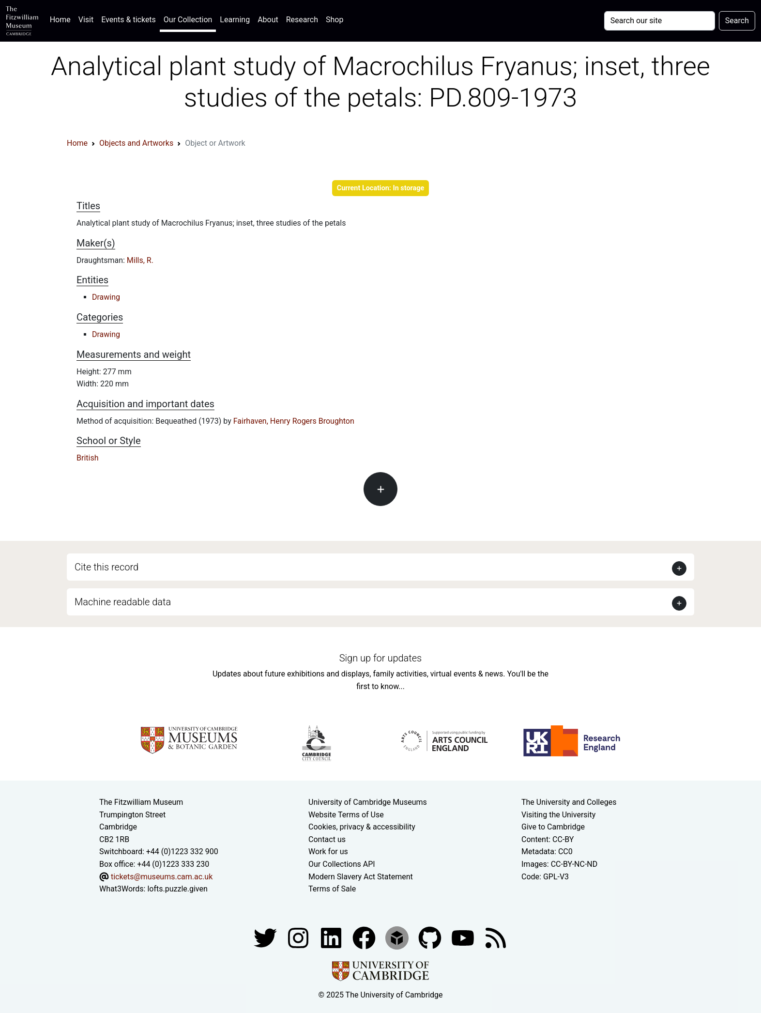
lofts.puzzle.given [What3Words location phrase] (177, 888)
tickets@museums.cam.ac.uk (162, 876)
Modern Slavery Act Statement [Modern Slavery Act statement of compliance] (360, 876)
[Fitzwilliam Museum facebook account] (332, 937)
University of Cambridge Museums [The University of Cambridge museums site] (367, 802)
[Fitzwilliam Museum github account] (430, 937)
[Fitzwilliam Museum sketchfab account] (397, 937)
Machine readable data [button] (123, 602)
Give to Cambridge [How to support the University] (553, 826)
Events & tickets (128, 19)
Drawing (106, 297)
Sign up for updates (380, 658)
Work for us (328, 851)
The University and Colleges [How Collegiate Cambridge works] (568, 802)
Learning (235, 19)
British (87, 457)
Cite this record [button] (106, 567)
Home (62, 18)
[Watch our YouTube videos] (463, 937)
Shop (334, 19)
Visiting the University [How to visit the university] (558, 814)
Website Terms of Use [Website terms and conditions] (346, 814)
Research (302, 19)
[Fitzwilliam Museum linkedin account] (365, 937)
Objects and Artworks (136, 143)
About (268, 19)
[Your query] (659, 21)
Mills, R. (140, 260)
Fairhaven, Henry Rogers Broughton (293, 421)
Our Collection (188, 19)
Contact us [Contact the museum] (327, 839)
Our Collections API (341, 864)
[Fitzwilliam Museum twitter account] (266, 937)
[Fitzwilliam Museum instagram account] (299, 937)
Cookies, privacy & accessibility (361, 826)
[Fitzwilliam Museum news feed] (495, 937)
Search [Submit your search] (737, 20)
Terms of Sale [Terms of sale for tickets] (332, 888)
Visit (85, 19)
